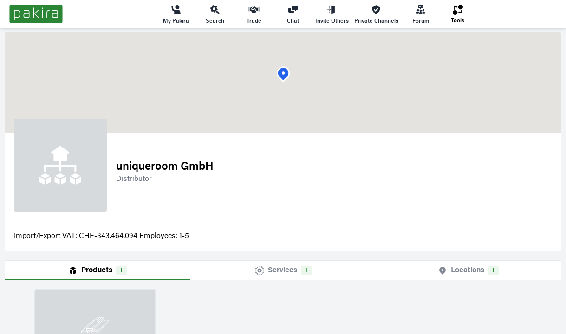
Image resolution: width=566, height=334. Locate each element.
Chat (293, 14)
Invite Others (332, 14)
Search (215, 14)
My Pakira (176, 14)
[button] (283, 74)
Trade (254, 14)
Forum (420, 14)
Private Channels (376, 14)
